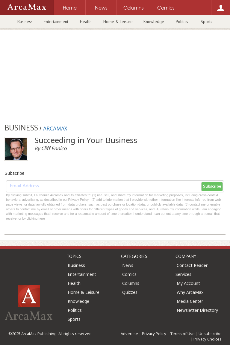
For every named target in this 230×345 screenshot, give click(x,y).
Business (25, 21)
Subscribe (212, 186)
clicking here (36, 218)
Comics (129, 274)
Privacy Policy (154, 333)
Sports (206, 21)
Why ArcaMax (190, 292)
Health (86, 21)
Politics (182, 21)
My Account (188, 283)
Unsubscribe (210, 333)
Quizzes (129, 292)
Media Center (190, 301)
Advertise (129, 333)
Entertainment (56, 21)
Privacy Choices (207, 339)
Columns (130, 283)
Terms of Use (182, 333)
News (127, 265)
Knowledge (153, 21)
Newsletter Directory (197, 310)
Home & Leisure (118, 21)
